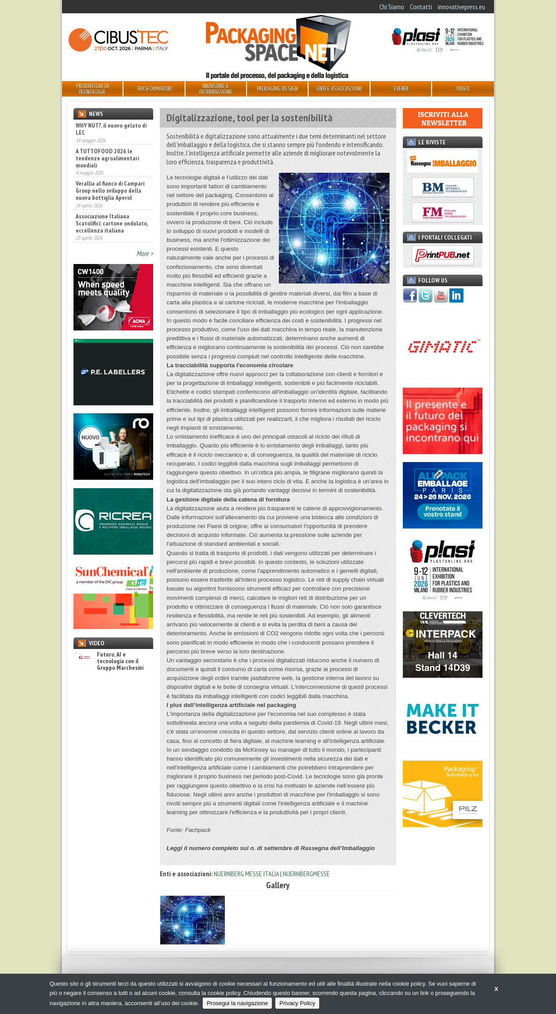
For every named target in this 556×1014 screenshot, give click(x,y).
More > (144, 253)
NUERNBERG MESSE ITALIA (246, 873)
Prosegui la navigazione (237, 1003)
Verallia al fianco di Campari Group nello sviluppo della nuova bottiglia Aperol (110, 190)
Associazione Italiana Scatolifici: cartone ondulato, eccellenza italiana (112, 223)
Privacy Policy (297, 1003)
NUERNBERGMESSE (306, 873)
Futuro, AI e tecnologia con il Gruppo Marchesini (108, 661)
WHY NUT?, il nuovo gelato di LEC (111, 129)
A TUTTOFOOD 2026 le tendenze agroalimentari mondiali (107, 158)
